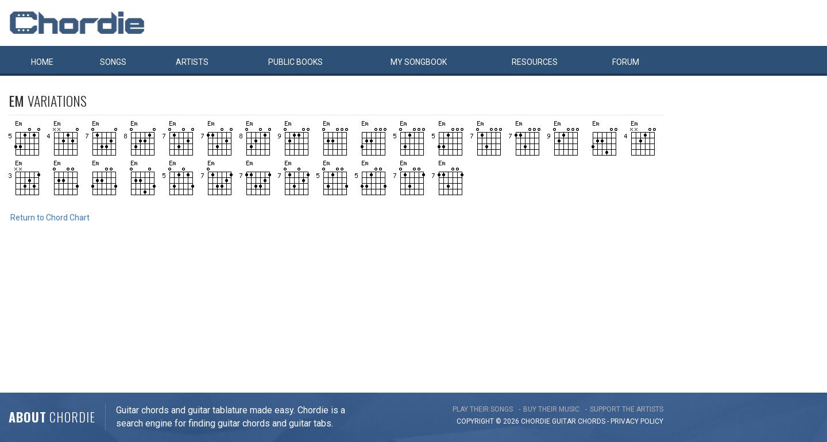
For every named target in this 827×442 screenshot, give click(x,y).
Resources (535, 62)
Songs (113, 62)
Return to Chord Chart (50, 217)
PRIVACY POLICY (636, 421)
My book (419, 62)
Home (42, 62)
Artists (192, 62)
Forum (625, 62)
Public (295, 62)
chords (591, 421)
